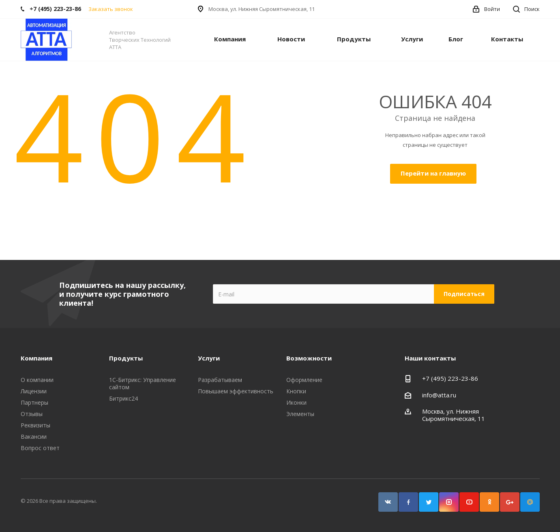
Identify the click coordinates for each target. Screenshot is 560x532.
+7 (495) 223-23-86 (450, 378)
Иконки (296, 402)
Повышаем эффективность (235, 391)
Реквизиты (35, 425)
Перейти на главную (433, 173)
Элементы (300, 414)
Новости (291, 39)
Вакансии (34, 436)
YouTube (469, 502)
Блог (455, 39)
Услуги (412, 39)
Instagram (449, 502)
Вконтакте (388, 502)
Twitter (428, 502)
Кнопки (296, 391)
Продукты (354, 39)
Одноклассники (489, 502)
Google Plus (509, 502)
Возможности (309, 358)
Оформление (304, 380)
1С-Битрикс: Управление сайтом (142, 383)
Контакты (507, 39)
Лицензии (34, 391)
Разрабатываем (220, 380)
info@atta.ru (439, 395)
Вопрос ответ (40, 448)
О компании (37, 380)
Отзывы (32, 414)
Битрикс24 (123, 398)
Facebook (408, 502)
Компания (230, 39)
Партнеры (34, 402)
